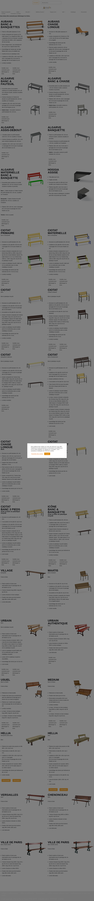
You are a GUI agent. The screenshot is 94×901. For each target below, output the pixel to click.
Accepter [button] (47, 453)
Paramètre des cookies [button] (37, 453)
